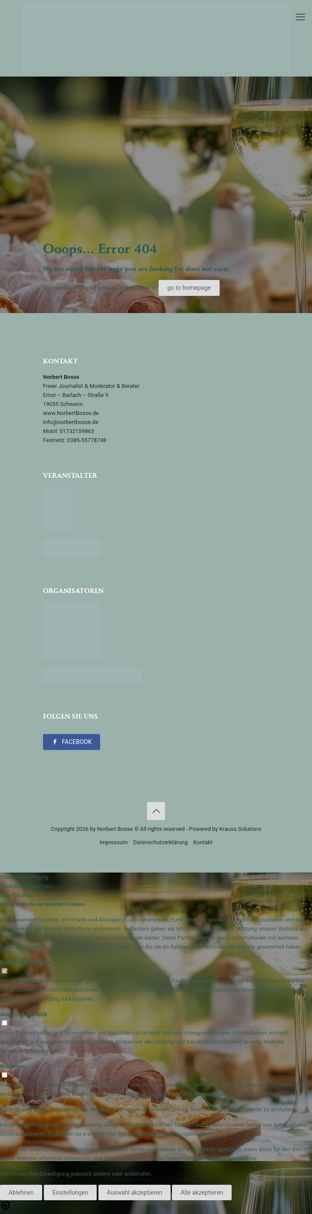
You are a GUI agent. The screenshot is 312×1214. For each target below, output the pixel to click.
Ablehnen (21, 1192)
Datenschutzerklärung (160, 842)
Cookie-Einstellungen (26, 886)
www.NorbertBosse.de (71, 413)
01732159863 (77, 431)
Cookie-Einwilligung (24, 877)
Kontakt (203, 842)
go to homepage (189, 287)
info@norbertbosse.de (70, 422)
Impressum (114, 842)
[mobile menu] (300, 17)
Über (16, 895)
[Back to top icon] (156, 811)
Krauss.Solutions (240, 829)
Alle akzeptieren (201, 1192)
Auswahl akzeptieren (134, 1192)
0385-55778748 (86, 440)
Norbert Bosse (115, 829)
